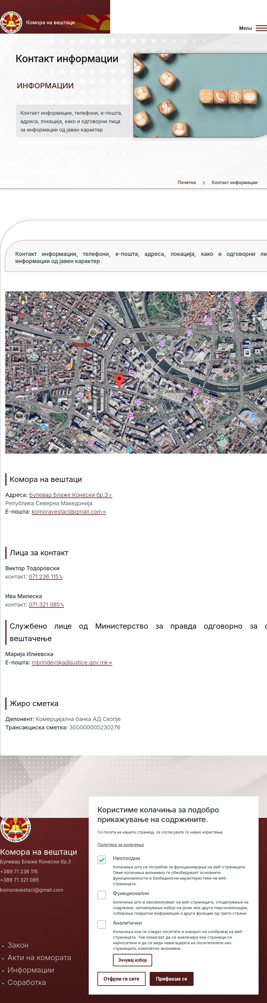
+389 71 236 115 (19, 871)
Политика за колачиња (120, 844)
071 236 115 (46, 576)
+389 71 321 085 (19, 880)
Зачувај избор (132, 960)
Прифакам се (171, 979)
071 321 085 (46, 604)
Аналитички (127, 923)
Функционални (131, 893)
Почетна (187, 182)
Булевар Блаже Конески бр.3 (70, 495)
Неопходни (126, 858)
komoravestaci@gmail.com (69, 511)
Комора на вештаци (50, 22)
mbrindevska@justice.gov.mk (72, 662)
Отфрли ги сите (121, 979)
